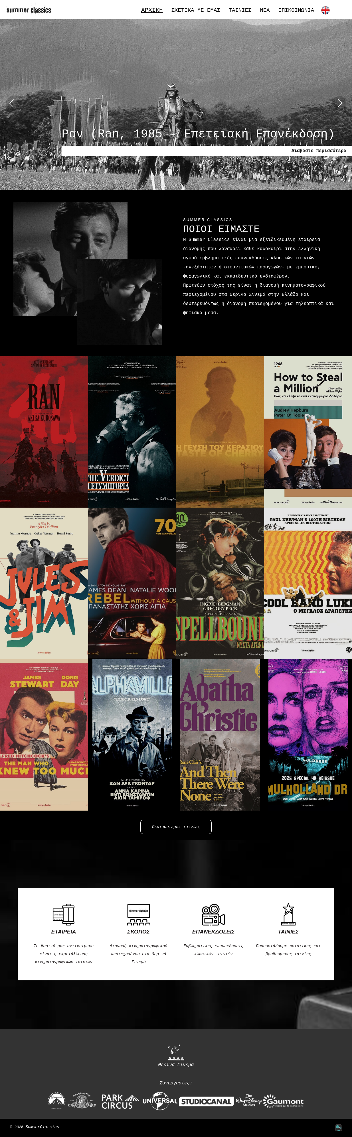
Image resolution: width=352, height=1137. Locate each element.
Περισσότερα (259, 330)
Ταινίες (240, 10)
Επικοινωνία (296, 10)
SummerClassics (42, 1127)
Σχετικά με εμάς (195, 10)
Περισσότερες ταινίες (176, 826)
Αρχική (152, 10)
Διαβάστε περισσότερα (319, 151)
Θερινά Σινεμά (176, 1055)
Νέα (265, 10)
